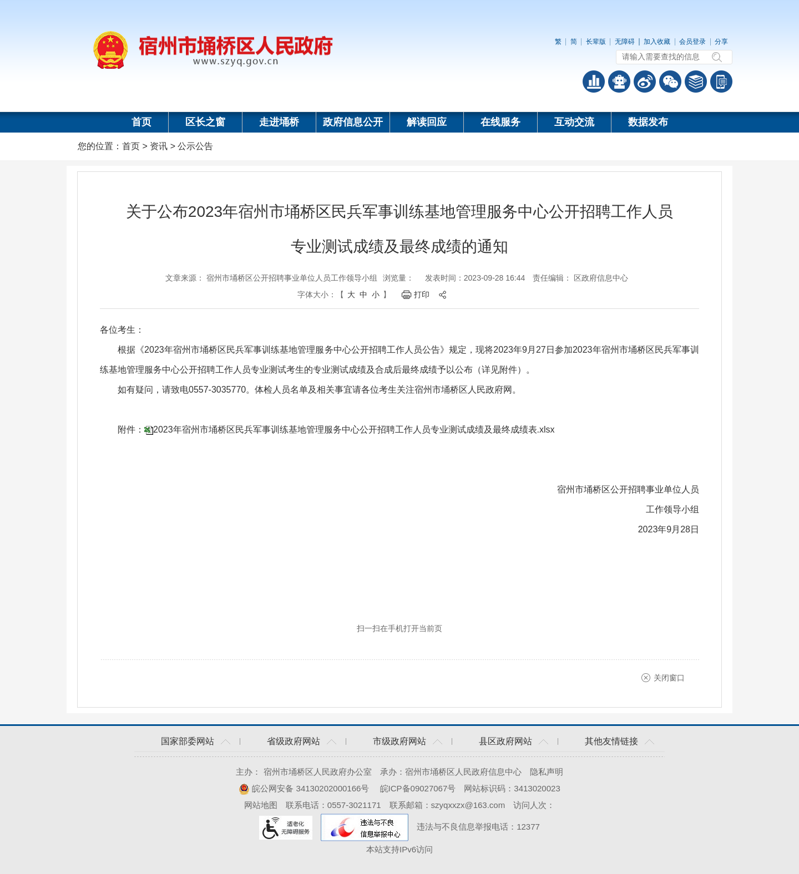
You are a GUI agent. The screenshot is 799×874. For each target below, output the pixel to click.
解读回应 (427, 122)
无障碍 (625, 41)
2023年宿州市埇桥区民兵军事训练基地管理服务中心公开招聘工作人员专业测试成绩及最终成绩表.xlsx (354, 429)
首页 (141, 122)
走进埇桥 (279, 122)
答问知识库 (696, 81)
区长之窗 (205, 122)
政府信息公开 (353, 122)
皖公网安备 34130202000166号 (304, 788)
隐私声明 (546, 771)
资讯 (159, 146)
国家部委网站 (187, 741)
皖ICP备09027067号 (418, 788)
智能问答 (619, 81)
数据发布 (648, 122)
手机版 (721, 81)
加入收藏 (657, 41)
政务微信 (670, 81)
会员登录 (692, 41)
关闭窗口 (669, 677)
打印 (421, 294)
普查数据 (594, 81)
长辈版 (596, 41)
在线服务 (500, 122)
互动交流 (574, 122)
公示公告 (195, 146)
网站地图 (260, 805)
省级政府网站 (293, 741)
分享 (721, 41)
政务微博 (645, 81)
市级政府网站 (399, 741)
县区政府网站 (505, 741)
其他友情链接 (611, 741)
